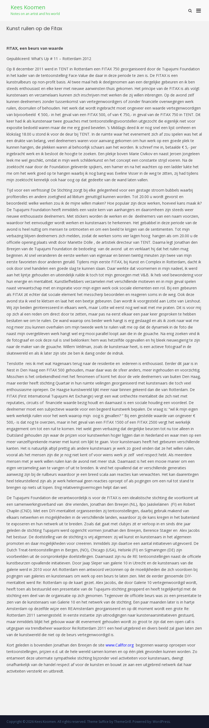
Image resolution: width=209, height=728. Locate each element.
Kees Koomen (28, 7)
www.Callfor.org (120, 645)
